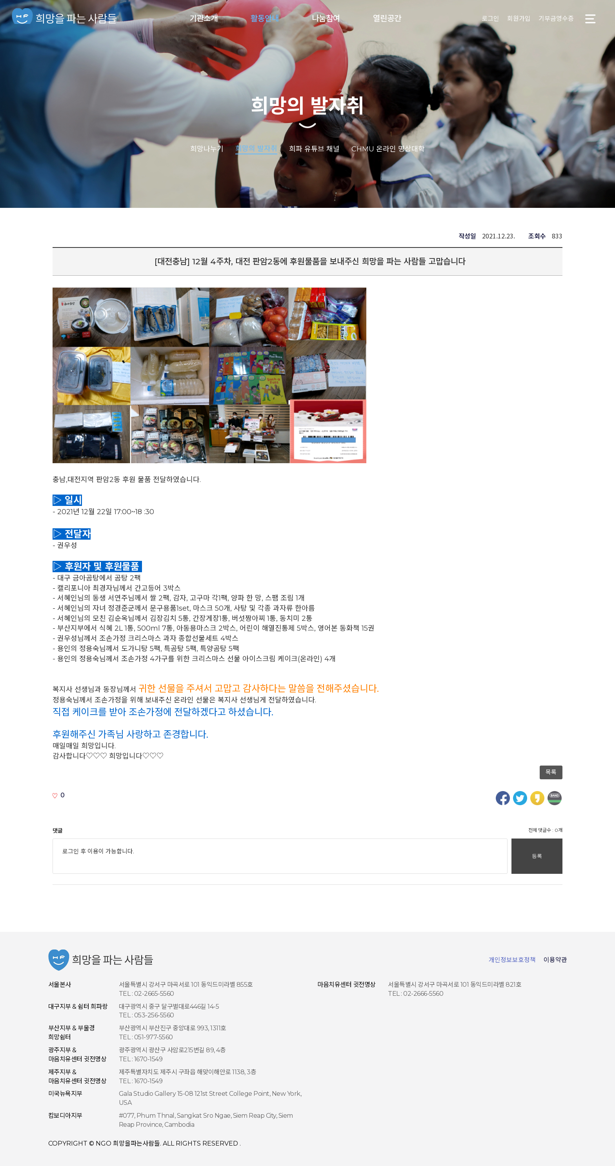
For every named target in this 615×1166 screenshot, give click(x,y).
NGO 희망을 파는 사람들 (65, 18)
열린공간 (387, 18)
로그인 (490, 18)
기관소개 (203, 18)
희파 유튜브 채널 (314, 148)
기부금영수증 (556, 18)
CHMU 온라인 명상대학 (388, 148)
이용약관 (555, 960)
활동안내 (265, 18)
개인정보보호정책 (512, 960)
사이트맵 (590, 18)
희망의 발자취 (307, 106)
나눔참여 (326, 18)
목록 (551, 772)
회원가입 (519, 18)
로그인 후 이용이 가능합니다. (280, 856)
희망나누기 (207, 148)
